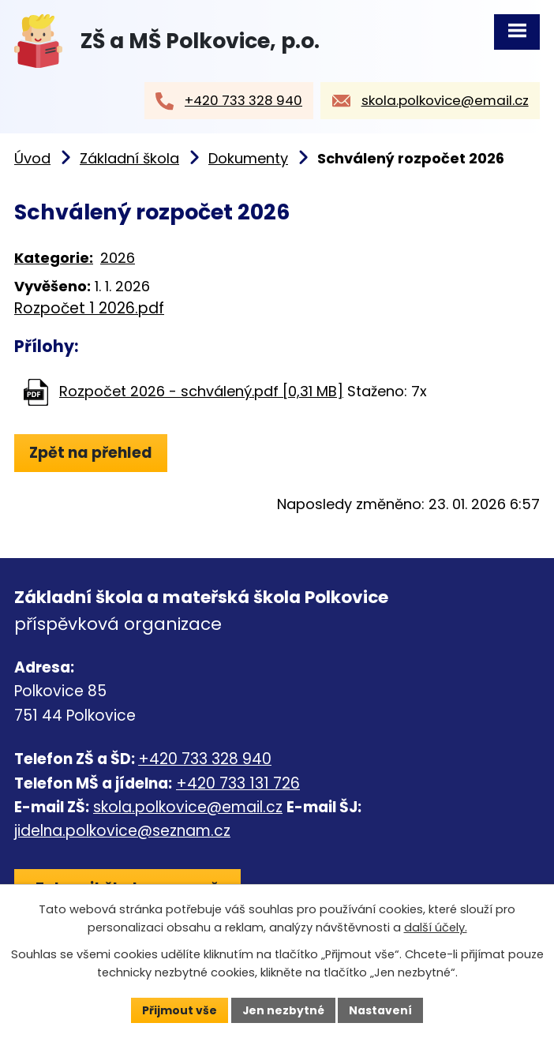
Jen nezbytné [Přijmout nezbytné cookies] (282, 1009)
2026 (117, 258)
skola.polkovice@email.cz (188, 808)
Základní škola (129, 160)
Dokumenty (248, 160)
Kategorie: (53, 258)
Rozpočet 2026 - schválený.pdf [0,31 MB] (201, 393)
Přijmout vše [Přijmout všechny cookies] (178, 1009)
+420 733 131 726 (238, 784)
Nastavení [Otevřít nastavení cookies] (381, 1009)
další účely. (435, 927)
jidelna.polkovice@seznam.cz (122, 832)
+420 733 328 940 (204, 760)
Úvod (32, 160)
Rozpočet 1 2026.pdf (89, 309)
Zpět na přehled (90, 453)
